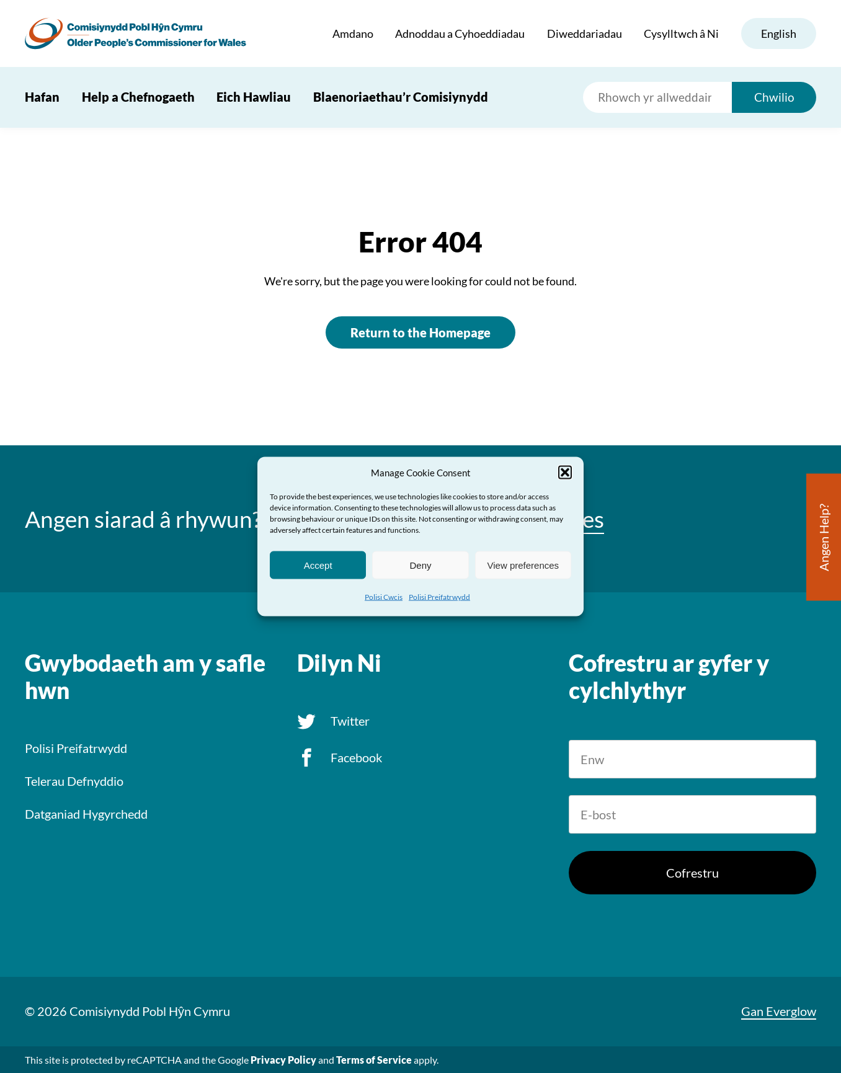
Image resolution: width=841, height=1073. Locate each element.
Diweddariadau (584, 33)
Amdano (352, 33)
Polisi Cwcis (384, 597)
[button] (565, 472)
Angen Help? (823, 537)
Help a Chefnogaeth (138, 96)
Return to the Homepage (420, 332)
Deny (420, 564)
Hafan (42, 96)
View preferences (523, 564)
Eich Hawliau (253, 96)
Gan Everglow (778, 1011)
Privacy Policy (283, 1060)
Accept (318, 564)
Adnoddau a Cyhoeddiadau (460, 33)
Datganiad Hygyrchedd (86, 813)
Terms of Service (374, 1060)
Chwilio (774, 97)
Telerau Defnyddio (74, 780)
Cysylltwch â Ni (681, 33)
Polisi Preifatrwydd (439, 597)
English (778, 33)
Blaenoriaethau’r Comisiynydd (400, 96)
